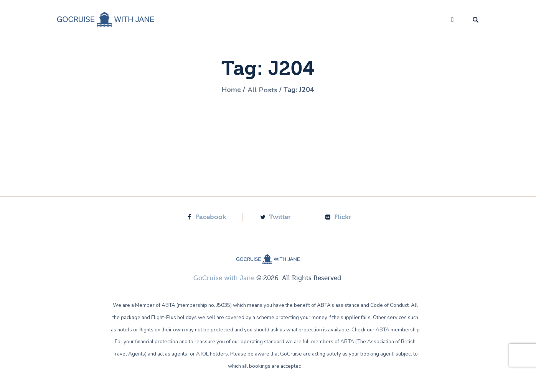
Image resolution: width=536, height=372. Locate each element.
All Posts (262, 90)
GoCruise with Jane (223, 277)
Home (231, 90)
